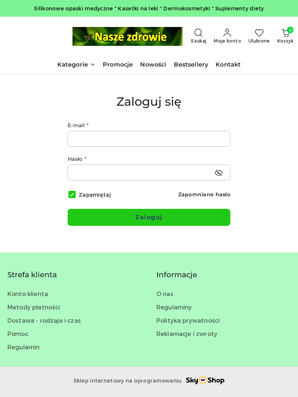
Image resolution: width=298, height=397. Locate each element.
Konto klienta (27, 293)
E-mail (78, 125)
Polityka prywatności (188, 320)
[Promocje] (118, 65)
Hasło (77, 159)
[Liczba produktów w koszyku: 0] (285, 36)
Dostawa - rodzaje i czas (44, 320)
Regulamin (23, 346)
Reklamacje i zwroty (186, 333)
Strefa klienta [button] (32, 274)
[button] (76, 65)
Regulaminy (174, 307)
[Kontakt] (228, 65)
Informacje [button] (176, 274)
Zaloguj (149, 217)
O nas (164, 293)
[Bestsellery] (191, 65)
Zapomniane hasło (204, 194)
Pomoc (17, 333)
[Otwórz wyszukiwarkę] (198, 36)
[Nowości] (153, 65)
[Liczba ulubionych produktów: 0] (259, 36)
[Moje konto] (227, 36)
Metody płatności (33, 307)
